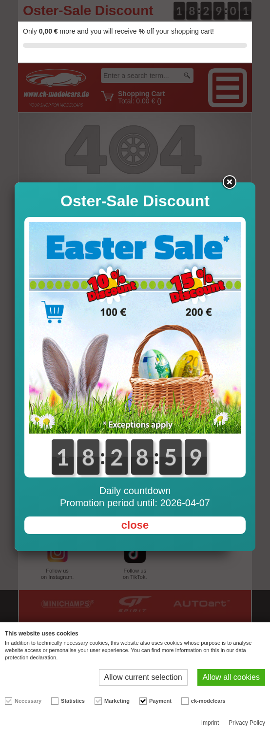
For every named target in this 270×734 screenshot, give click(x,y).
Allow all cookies (231, 677)
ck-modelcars (208, 701)
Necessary (28, 701)
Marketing (117, 701)
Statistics (73, 701)
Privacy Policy (247, 722)
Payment (160, 701)
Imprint (210, 722)
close (135, 525)
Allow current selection (143, 677)
